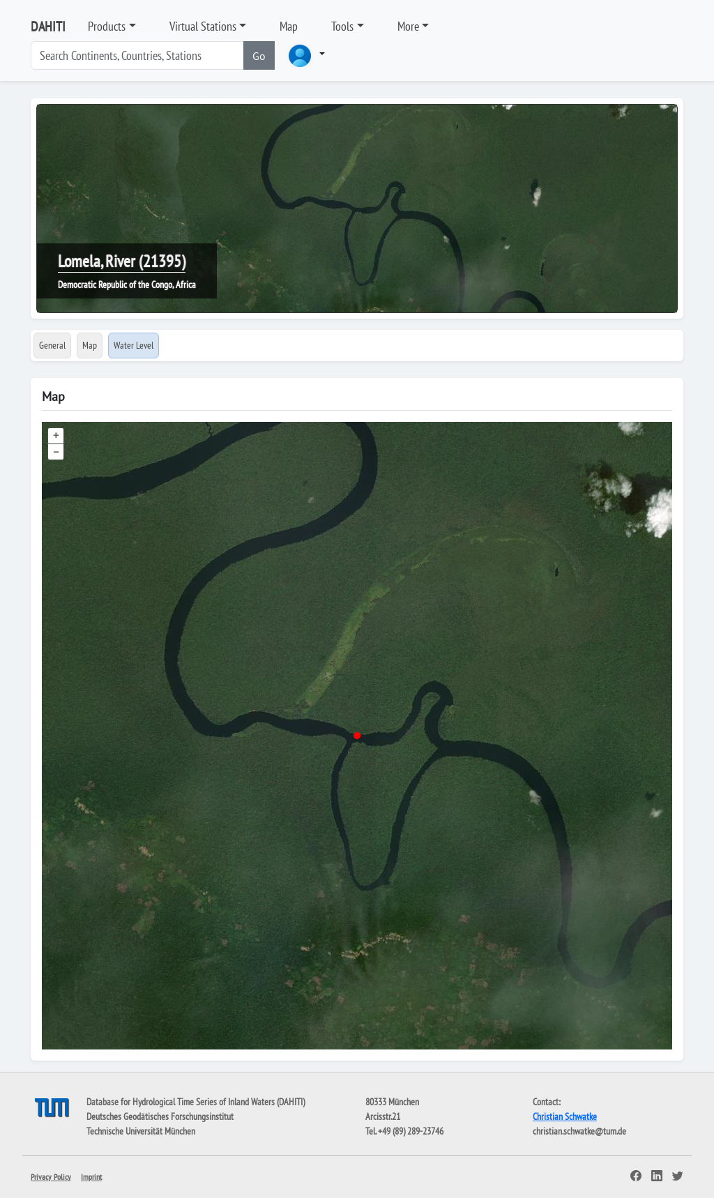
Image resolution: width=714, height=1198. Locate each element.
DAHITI (48, 26)
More (408, 26)
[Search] (137, 55)
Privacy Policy (51, 1177)
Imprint (91, 1177)
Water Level (133, 345)
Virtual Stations (202, 26)
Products (107, 26)
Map (289, 26)
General (52, 345)
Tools (342, 26)
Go (259, 56)
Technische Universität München (140, 1131)
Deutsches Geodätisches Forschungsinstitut (160, 1116)
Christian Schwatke (565, 1116)
